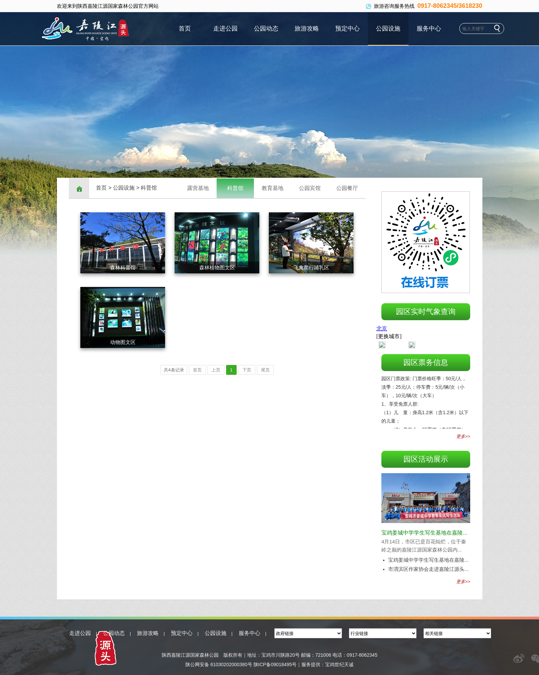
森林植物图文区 (217, 267)
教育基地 (272, 188)
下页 (246, 369)
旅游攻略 (307, 28)
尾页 (265, 369)
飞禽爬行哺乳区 (311, 267)
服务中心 (429, 28)
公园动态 (266, 28)
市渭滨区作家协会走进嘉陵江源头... (428, 569)
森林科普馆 (123, 267)
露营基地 (198, 188)
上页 (216, 369)
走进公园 (225, 28)
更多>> (463, 436)
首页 (185, 28)
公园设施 (388, 28)
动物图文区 (123, 342)
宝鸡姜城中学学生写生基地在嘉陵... (424, 533)
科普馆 (149, 188)
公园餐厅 (347, 188)
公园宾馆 (310, 188)
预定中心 (347, 28)
